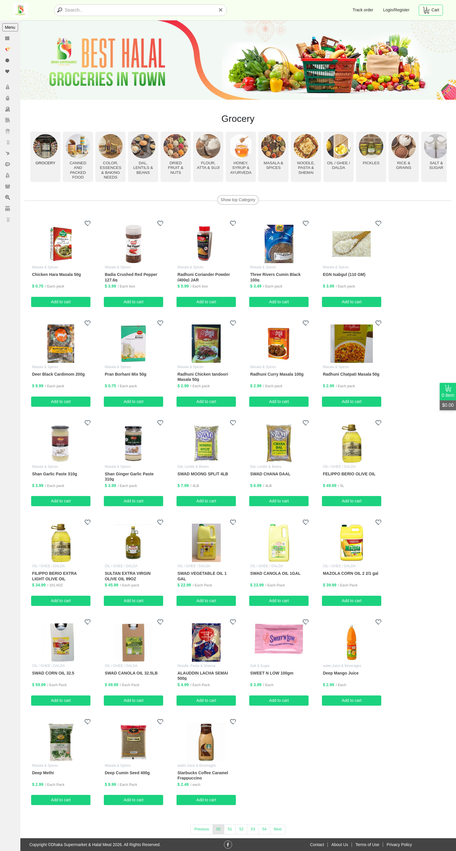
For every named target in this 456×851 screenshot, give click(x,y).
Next (278, 829)
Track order (362, 10)
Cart (431, 10)
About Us (339, 844)
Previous (202, 829)
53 (253, 829)
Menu (10, 27)
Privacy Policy (399, 844)
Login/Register (396, 10)
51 (230, 829)
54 (265, 829)
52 (242, 829)
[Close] (221, 10)
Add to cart (61, 301)
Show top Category (238, 199)
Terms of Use (367, 844)
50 (219, 829)
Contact (317, 844)
